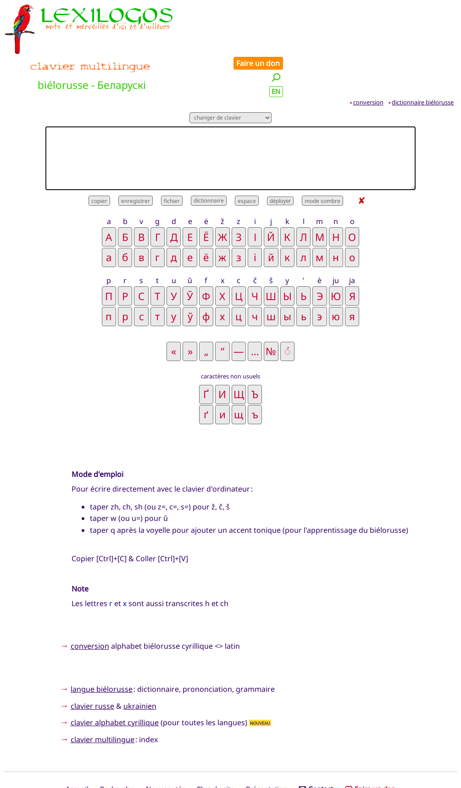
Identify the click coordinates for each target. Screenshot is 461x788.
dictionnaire (209, 160)
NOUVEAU (260, 682)
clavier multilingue (102, 698)
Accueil (77, 748)
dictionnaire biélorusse (423, 61)
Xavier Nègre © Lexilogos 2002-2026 (230, 764)
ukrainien (139, 665)
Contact (316, 748)
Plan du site (215, 748)
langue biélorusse (102, 648)
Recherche (117, 748)
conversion (368, 61)
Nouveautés (165, 748)
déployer (280, 160)
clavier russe (92, 665)
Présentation (266, 748)
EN (447, 38)
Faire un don (429, 10)
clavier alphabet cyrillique (115, 682)
